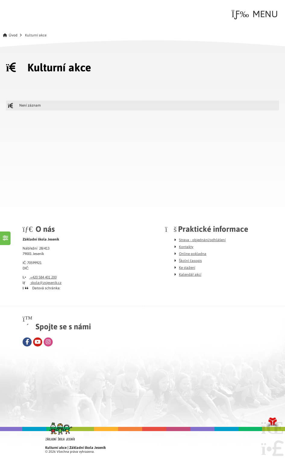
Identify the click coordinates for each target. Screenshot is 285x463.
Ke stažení (187, 267)
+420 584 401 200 (40, 277)
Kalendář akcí (190, 274)
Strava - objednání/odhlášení (202, 239)
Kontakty (186, 246)
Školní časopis (190, 260)
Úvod (22, 12)
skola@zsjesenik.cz (42, 282)
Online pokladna (192, 253)
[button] (254, 14)
